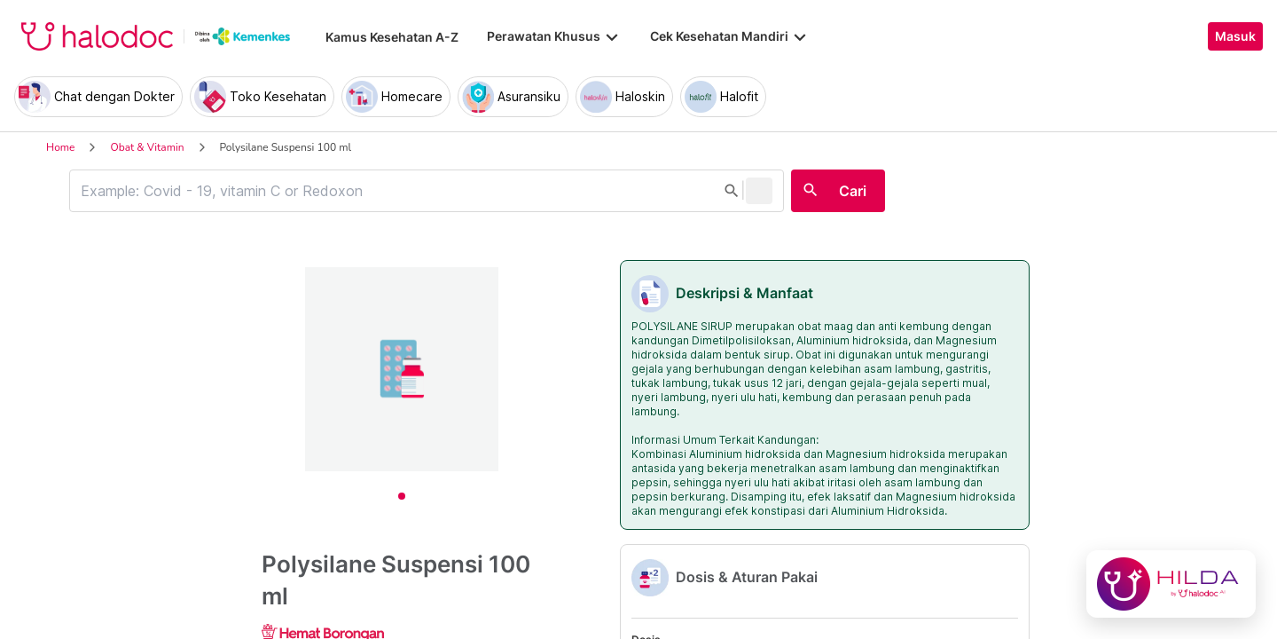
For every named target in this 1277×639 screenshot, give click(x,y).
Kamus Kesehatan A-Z (391, 36)
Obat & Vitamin (147, 147)
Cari (852, 191)
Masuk (1235, 36)
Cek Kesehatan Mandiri (730, 36)
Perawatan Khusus (554, 36)
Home (60, 147)
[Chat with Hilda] (1171, 584)
